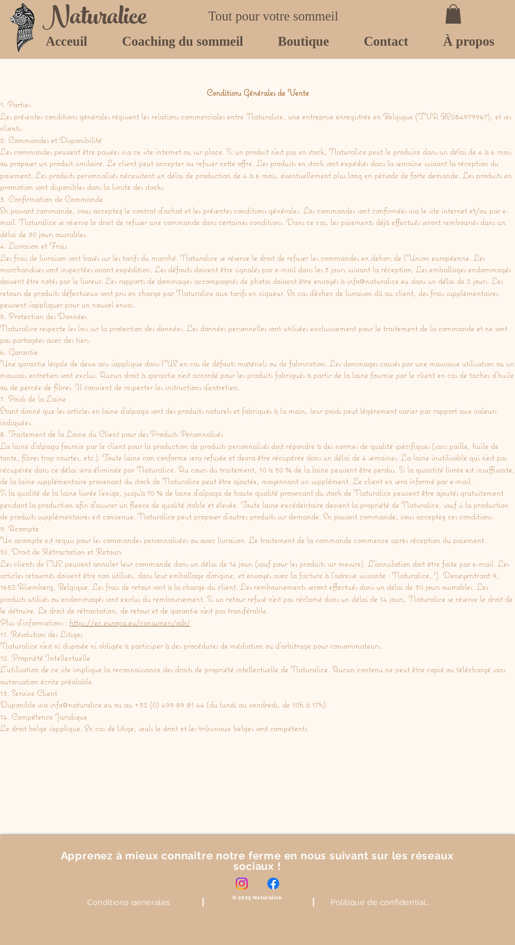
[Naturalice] (99, 19)
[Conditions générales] (128, 902)
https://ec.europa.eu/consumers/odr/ (129, 622)
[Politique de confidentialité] (380, 902)
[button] (453, 14)
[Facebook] (273, 883)
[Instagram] (242, 883)
